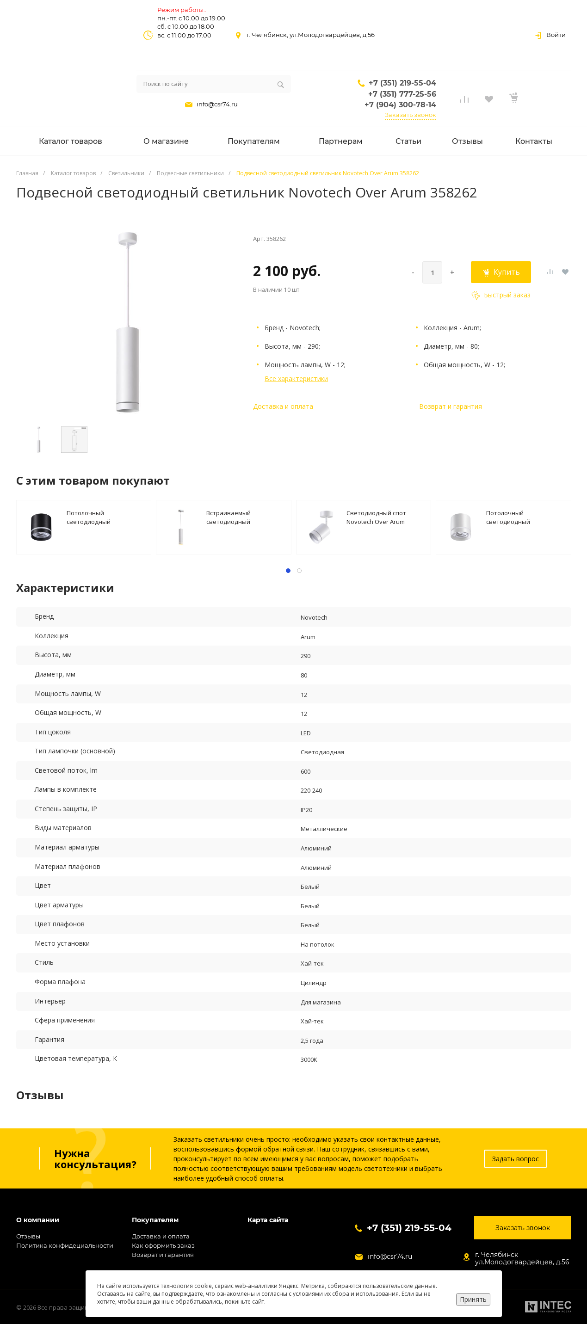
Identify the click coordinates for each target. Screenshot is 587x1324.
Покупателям (155, 1220)
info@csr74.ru (217, 104)
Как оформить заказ (163, 1245)
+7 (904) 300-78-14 (400, 104)
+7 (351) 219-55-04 (402, 83)
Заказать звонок (410, 114)
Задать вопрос (515, 1158)
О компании (37, 1220)
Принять (473, 1299)
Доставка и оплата (283, 406)
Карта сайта (267, 1220)
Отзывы (28, 1236)
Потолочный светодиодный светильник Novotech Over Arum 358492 (525, 517)
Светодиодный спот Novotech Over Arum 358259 (376, 517)
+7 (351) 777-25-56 (402, 94)
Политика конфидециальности (64, 1245)
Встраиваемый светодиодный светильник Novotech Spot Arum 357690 (245, 517)
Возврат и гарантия (450, 406)
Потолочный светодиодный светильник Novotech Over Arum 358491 (106, 517)
